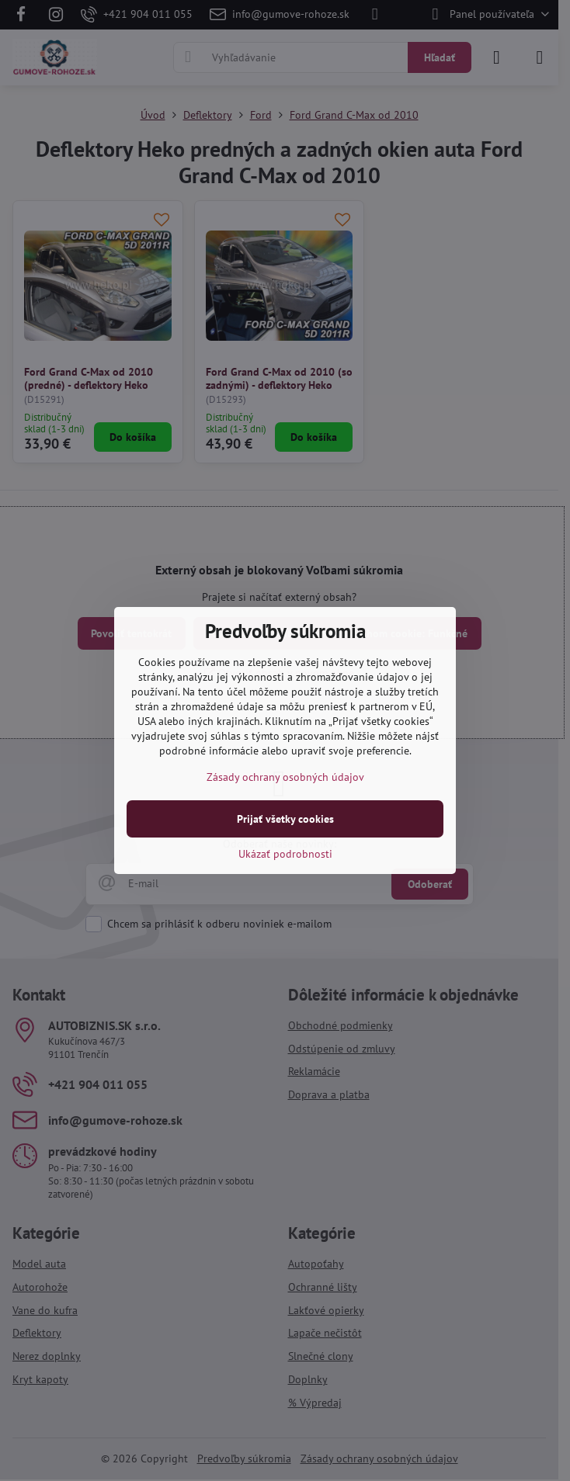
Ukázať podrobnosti (285, 854)
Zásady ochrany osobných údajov (285, 777)
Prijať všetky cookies (285, 819)
